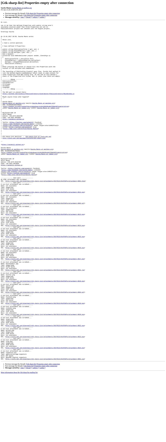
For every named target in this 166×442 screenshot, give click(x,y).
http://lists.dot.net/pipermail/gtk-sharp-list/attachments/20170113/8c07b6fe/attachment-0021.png (45, 386)
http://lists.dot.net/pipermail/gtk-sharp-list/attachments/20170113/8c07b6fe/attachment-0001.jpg (45, 320)
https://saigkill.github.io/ (13, 169)
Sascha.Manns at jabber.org (19, 125)
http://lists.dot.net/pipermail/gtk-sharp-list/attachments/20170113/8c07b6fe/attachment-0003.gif (45, 346)
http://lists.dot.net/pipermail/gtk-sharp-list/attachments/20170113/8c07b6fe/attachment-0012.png (45, 226)
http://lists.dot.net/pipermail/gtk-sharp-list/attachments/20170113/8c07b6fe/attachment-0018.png (45, 333)
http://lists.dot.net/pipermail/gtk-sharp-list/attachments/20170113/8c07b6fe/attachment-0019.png (45, 360)
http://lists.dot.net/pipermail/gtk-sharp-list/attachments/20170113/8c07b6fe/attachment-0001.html (45, 213)
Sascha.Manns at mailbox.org (22, 8)
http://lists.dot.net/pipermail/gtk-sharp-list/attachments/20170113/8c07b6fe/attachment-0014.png (45, 266)
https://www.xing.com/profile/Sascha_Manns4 (20, 150)
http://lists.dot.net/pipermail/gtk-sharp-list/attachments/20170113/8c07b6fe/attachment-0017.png (45, 306)
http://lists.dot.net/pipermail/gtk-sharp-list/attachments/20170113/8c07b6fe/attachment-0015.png (45, 280)
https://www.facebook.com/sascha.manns (18, 144)
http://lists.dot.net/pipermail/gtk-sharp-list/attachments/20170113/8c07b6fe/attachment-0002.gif (45, 240)
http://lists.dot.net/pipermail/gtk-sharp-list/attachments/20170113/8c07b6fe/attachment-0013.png (45, 253)
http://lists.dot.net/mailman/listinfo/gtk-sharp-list (24, 162)
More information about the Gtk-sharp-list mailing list (19, 440)
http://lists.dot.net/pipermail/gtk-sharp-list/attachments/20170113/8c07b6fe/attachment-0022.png (45, 400)
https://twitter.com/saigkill (21, 142)
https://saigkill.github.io (13, 139)
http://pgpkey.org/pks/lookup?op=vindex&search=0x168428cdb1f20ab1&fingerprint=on (35, 123)
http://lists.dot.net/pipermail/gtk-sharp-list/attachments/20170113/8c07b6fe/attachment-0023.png (45, 413)
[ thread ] (28, 17)
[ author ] (42, 17)
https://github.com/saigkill (20, 148)
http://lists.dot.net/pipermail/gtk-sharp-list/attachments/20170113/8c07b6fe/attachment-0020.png (45, 373)
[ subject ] (35, 17)
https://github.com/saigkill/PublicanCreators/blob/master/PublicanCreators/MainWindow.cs (38, 108)
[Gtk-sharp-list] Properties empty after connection (43, 13)
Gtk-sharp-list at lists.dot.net (38, 160)
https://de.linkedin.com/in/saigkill (17, 146)
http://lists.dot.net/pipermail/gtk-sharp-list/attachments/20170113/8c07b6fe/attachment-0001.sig (45, 426)
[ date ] (22, 17)
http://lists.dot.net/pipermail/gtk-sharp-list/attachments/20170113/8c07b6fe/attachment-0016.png (45, 293)
